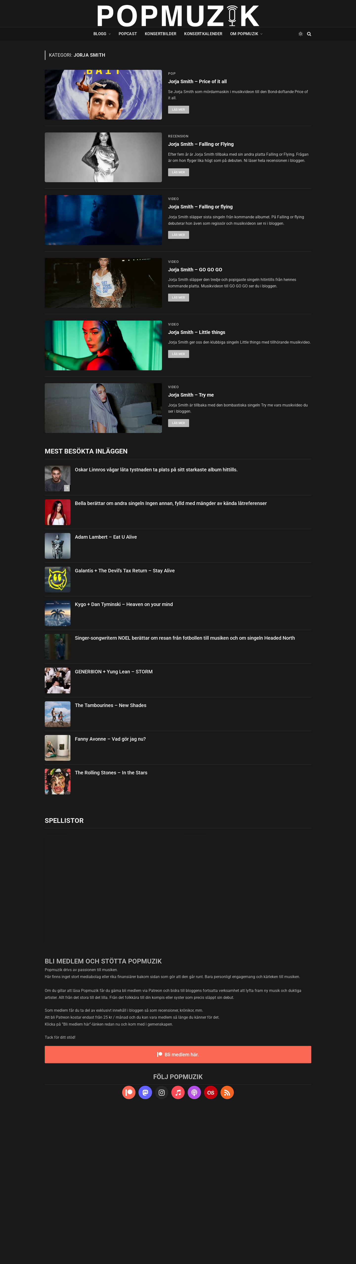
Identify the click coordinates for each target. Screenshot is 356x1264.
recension (178, 161)
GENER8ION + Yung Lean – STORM (114, 820)
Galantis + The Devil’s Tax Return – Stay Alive (125, 719)
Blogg (100, 33)
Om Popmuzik (244, 33)
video (173, 248)
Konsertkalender (203, 33)
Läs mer (178, 110)
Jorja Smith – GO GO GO (196, 344)
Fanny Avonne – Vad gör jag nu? (110, 887)
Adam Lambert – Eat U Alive (106, 685)
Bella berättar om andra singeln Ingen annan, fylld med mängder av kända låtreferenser (171, 652)
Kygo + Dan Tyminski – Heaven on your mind (124, 753)
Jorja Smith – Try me (192, 519)
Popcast (128, 33)
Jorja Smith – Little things (198, 432)
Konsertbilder (160, 33)
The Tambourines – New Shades (110, 854)
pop (172, 74)
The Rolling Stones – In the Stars (111, 921)
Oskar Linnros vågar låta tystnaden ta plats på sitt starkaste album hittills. (156, 618)
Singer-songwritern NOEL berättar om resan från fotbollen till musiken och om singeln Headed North (185, 786)
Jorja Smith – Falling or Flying (203, 169)
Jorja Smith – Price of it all (199, 82)
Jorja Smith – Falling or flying (203, 257)
